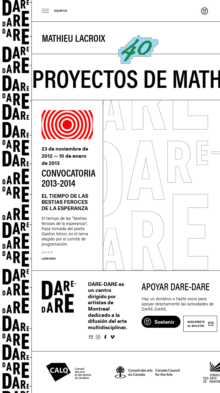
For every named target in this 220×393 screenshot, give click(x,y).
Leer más (49, 258)
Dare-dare (16, 196)
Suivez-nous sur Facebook (105, 337)
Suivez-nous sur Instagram (98, 337)
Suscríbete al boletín (91, 337)
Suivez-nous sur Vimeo (112, 337)
